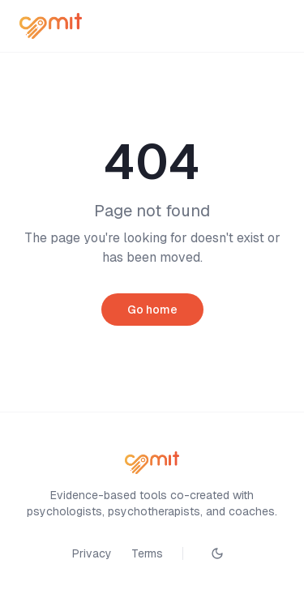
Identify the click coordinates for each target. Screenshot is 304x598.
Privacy (92, 553)
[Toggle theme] (217, 553)
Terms (147, 553)
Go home (152, 309)
